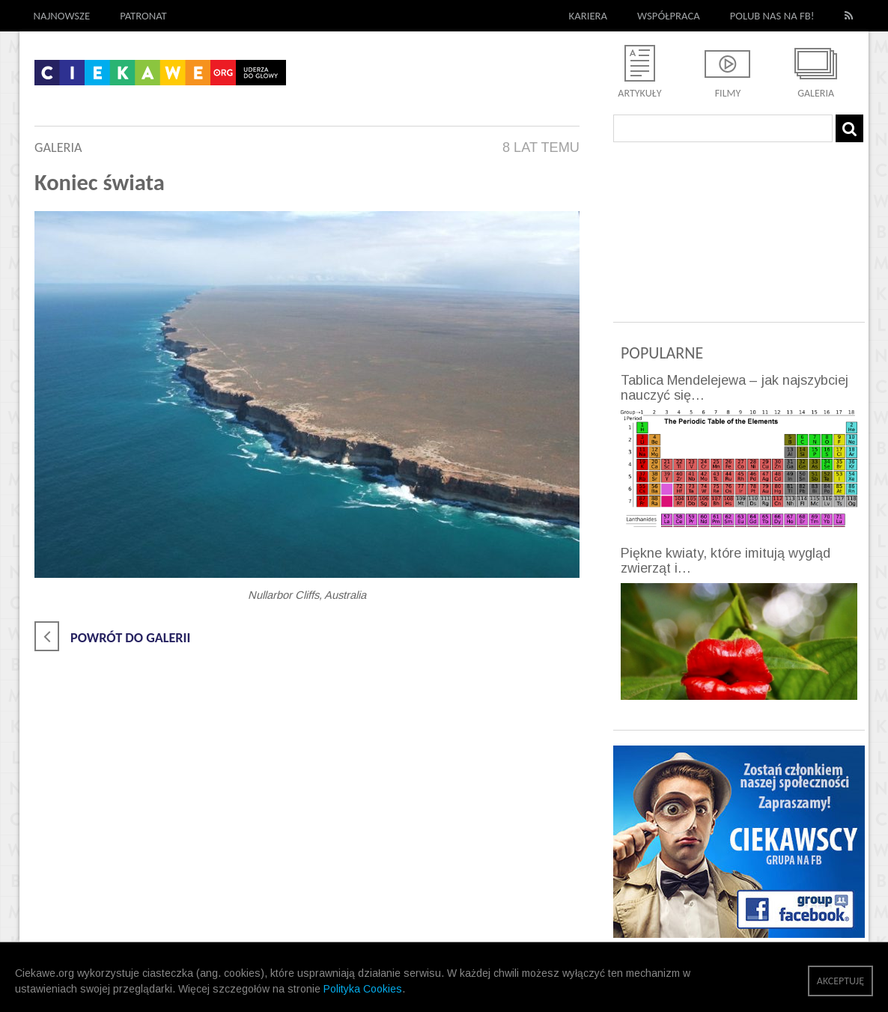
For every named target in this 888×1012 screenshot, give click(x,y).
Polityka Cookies (362, 989)
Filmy (728, 93)
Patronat (143, 15)
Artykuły (639, 93)
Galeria (815, 93)
